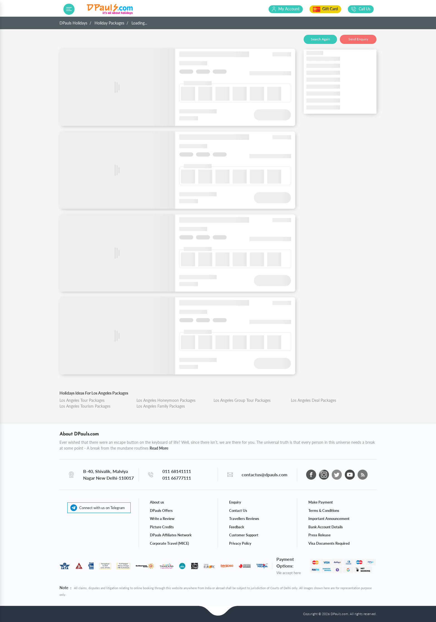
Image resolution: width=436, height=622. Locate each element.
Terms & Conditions (323, 510)
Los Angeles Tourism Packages (85, 406)
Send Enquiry (358, 39)
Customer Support (243, 535)
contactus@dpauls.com (264, 474)
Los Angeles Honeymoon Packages (166, 400)
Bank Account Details (325, 527)
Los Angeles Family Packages (161, 406)
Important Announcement (329, 518)
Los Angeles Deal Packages (313, 400)
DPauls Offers (161, 510)
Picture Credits (162, 527)
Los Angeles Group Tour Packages (242, 400)
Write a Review (162, 518)
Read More (159, 448)
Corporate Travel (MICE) (169, 543)
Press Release (319, 535)
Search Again (320, 39)
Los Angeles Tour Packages (82, 400)
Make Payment (320, 502)
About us (157, 502)
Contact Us (238, 510)
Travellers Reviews (244, 518)
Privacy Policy (240, 543)
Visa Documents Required (329, 543)
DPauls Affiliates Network (171, 535)
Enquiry (235, 502)
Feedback (236, 527)
